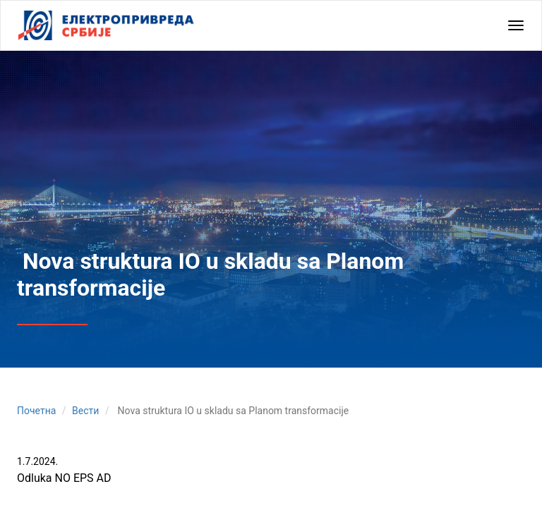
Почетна (36, 410)
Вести (85, 410)
